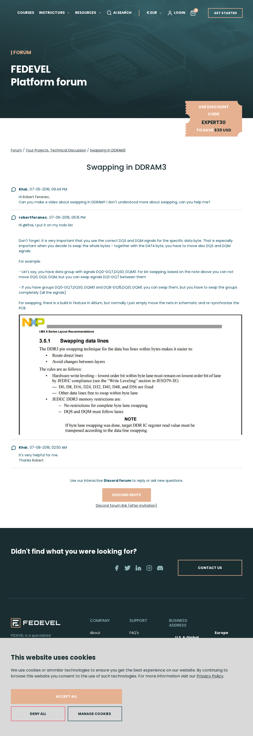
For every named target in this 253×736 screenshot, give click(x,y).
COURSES (25, 12)
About (95, 632)
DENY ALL (38, 713)
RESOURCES (88, 12)
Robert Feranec (36, 196)
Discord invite (126, 494)
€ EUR (154, 12)
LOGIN (176, 13)
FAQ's (134, 632)
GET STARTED (225, 13)
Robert (37, 460)
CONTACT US (210, 567)
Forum (16, 150)
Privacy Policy (210, 676)
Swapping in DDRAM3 (108, 150)
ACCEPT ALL (66, 696)
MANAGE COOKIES (94, 713)
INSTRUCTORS (54, 12)
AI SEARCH (118, 13)
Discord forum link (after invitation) (126, 505)
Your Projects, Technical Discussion (56, 150)
